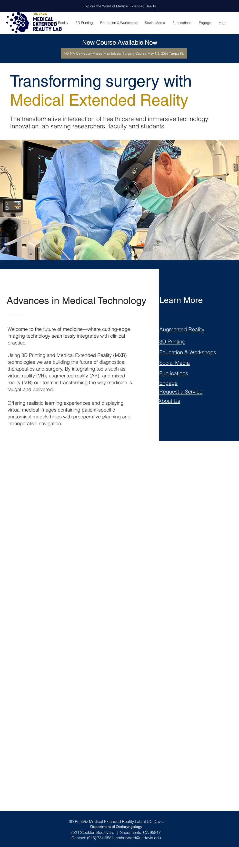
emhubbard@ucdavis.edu (138, 837)
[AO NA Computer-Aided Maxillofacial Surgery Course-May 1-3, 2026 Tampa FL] (124, 53)
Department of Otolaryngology (116, 826)
